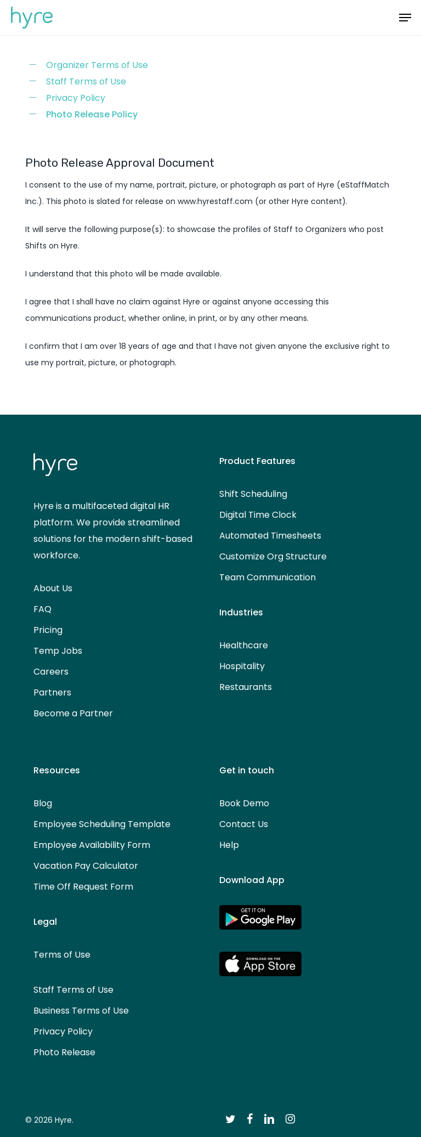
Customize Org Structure (273, 556)
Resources (56, 770)
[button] (405, 17)
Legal (45, 921)
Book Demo (244, 803)
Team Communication (267, 577)
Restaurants (245, 687)
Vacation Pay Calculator (85, 865)
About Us (52, 588)
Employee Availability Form (91, 845)
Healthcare (243, 645)
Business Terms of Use (81, 1010)
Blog (42, 803)
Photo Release (64, 1052)
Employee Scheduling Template (101, 824)
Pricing (47, 630)
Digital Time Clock (258, 514)
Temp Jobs (57, 650)
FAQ (42, 609)
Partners (52, 692)
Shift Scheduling (253, 494)
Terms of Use (61, 954)
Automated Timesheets (270, 535)
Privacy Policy (75, 98)
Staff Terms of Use (86, 81)
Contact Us (243, 824)
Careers (51, 671)
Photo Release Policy (92, 114)
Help (229, 845)
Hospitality (242, 666)
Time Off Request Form (83, 886)
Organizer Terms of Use (97, 65)
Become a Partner (73, 713)
